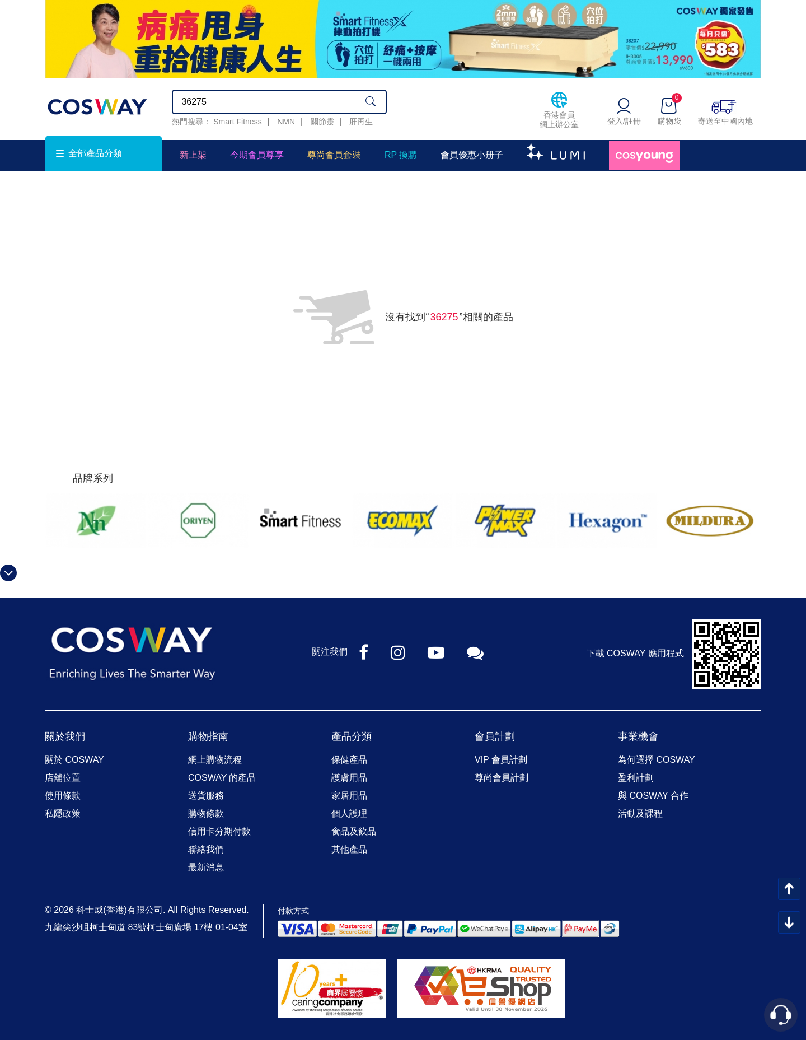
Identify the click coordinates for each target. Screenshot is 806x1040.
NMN (286, 121)
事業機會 (638, 736)
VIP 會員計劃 (501, 759)
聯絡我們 (206, 849)
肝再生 (361, 121)
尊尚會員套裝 (334, 155)
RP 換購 (401, 155)
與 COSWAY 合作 (653, 795)
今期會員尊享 (257, 155)
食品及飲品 (353, 831)
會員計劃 (495, 736)
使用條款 (63, 795)
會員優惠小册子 (472, 155)
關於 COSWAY (74, 759)
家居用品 (349, 795)
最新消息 (206, 867)
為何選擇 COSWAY (656, 759)
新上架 (193, 155)
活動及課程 (640, 813)
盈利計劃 (636, 777)
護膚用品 (349, 777)
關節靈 (322, 121)
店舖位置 (63, 777)
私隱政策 (63, 813)
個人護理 (349, 813)
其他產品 (349, 849)
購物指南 (208, 736)
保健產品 (349, 759)
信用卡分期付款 (219, 831)
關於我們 (65, 736)
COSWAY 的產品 (222, 777)
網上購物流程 (215, 759)
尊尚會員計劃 (501, 777)
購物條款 (206, 813)
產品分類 (351, 736)
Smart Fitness (237, 121)
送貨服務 (206, 795)
